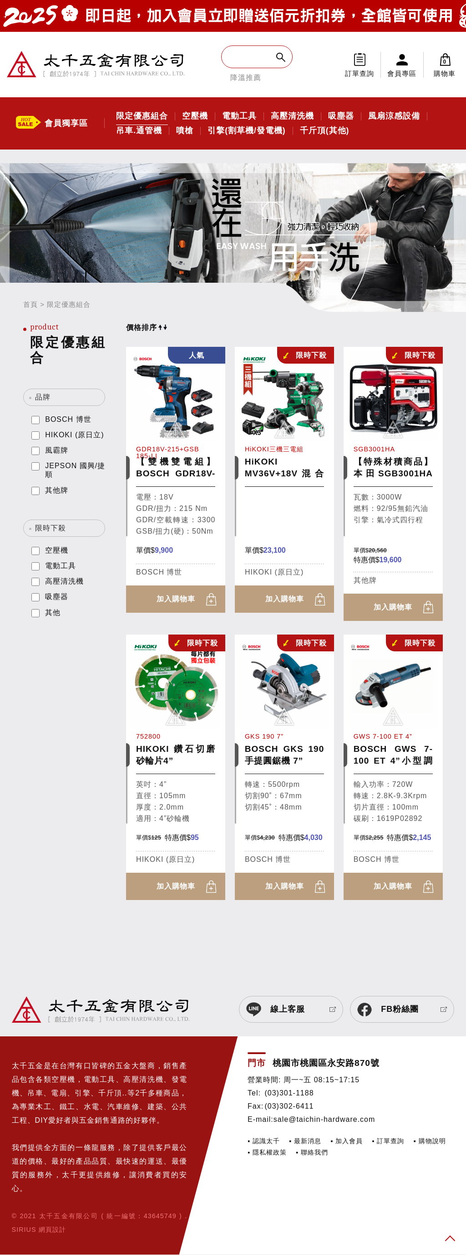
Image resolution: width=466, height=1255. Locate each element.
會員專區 (401, 73)
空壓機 (195, 116)
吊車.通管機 (139, 131)
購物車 (445, 64)
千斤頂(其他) (325, 131)
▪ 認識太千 (264, 1141)
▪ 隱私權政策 (267, 1152)
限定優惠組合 (142, 116)
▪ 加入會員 (346, 1141)
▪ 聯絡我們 (312, 1152)
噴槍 (184, 131)
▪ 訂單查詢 (388, 1141)
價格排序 (146, 327)
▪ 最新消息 (305, 1141)
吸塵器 (341, 116)
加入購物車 (176, 599)
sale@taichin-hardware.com (324, 1119)
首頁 (30, 304)
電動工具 (239, 116)
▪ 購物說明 (429, 1141)
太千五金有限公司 (95, 64)
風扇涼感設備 (394, 116)
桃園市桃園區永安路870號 (326, 1063)
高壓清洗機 (292, 116)
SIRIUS (24, 1230)
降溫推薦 (245, 77)
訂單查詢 (359, 73)
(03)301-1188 (289, 1093)
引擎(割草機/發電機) (247, 131)
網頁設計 (52, 1230)
